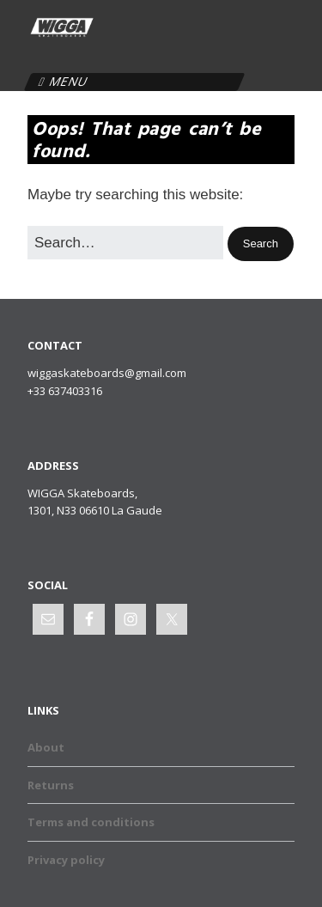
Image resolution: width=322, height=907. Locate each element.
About (45, 747)
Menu (68, 81)
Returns (50, 785)
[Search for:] (125, 242)
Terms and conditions (91, 822)
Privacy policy (66, 859)
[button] (261, 244)
